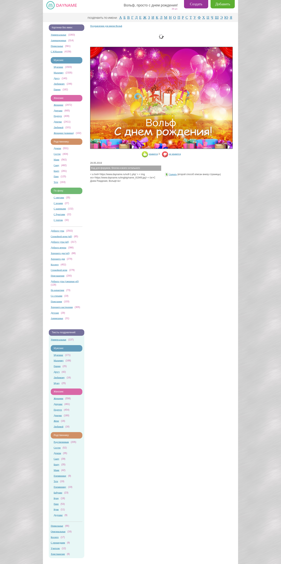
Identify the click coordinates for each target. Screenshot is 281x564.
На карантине (57, 290)
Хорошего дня (58, 259)
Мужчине (58, 67)
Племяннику (60, 487)
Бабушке (58, 492)
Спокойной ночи (59, 270)
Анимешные (57, 318)
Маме (56, 159)
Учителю (55, 548)
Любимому (59, 83)
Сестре (57, 154)
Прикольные (57, 46)
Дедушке (58, 515)
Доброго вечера (58, 247)
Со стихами (56, 296)
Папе (56, 176)
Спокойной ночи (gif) (61, 236)
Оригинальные (58, 531)
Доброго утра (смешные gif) (65, 281)
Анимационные (58, 40)
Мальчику (59, 72)
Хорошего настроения (62, 307)
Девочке (58, 121)
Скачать (173, 174)
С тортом (58, 220)
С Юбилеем (56, 51)
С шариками (60, 208)
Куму (56, 498)
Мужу (57, 383)
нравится (150, 154)
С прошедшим (58, 542)
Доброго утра (57, 230)
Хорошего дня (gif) (60, 253)
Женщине (58, 105)
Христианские (58, 554)
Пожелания (56, 301)
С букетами (59, 214)
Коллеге (55, 264)
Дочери (57, 148)
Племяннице (60, 475)
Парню (57, 89)
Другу (57, 78)
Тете (56, 182)
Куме (56, 509)
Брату (56, 171)
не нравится (171, 154)
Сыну (56, 165)
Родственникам (61, 442)
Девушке (58, 110)
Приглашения (57, 275)
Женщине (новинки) (64, 133)
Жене (56, 421)
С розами (58, 203)
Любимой (58, 127)
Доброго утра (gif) (60, 242)
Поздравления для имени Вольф (106, 26)
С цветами (59, 197)
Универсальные (58, 34)
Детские (55, 313)
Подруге (58, 116)
